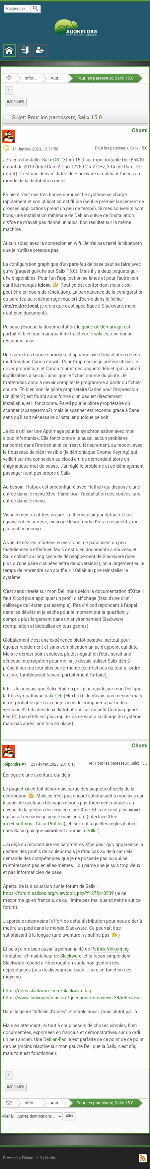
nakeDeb (54, 695)
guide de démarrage (102, 326)
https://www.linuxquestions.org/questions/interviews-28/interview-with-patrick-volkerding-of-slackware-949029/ (74, 997)
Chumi (140, 130)
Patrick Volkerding (110, 949)
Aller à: (8, 1116)
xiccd (30, 788)
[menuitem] (16, 102)
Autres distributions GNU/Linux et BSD (56, 78)
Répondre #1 (14, 764)
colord (79, 816)
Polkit (92, 830)
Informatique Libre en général (31, 78)
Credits (50, 1158)
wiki (98, 333)
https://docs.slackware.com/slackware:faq (47, 990)
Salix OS (50, 159)
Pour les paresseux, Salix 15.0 (104, 78)
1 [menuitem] (9, 90)
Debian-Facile (57, 1039)
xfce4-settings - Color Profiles (33, 823)
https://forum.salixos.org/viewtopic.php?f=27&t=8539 (58, 893)
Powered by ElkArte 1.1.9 (22, 1158)
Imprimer (15, 102)
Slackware (70, 956)
